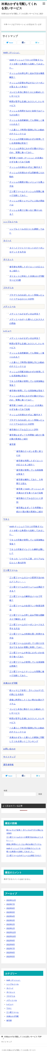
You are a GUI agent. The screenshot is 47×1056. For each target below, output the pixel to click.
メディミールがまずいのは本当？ (24, 314)
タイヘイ (7, 240)
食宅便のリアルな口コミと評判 (23, 429)
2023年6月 (10, 908)
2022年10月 (11, 936)
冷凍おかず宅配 (10, 683)
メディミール (9, 306)
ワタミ (6, 519)
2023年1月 (10, 928)
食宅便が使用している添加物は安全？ (26, 391)
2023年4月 (10, 916)
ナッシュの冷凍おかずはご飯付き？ (25, 167)
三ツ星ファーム (10, 570)
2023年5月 (10, 912)
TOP (22, 1037)
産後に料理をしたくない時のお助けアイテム (23, 844)
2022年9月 (10, 940)
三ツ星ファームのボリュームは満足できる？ (23, 855)
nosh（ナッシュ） (11, 52)
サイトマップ (9, 757)
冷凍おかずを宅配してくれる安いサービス (19, 5)
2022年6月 (10, 952)
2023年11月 (11, 900)
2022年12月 (11, 932)
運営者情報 (8, 765)
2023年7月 (10, 904)
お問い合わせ (9, 749)
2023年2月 (10, 924)
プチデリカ (8, 288)
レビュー (7, 331)
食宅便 (12, 444)
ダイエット (8, 259)
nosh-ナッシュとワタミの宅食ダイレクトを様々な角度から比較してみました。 (26, 64)
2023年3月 (10, 920)
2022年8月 (10, 944)
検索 (5, 791)
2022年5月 (10, 956)
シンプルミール (10, 222)
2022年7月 (10, 948)
